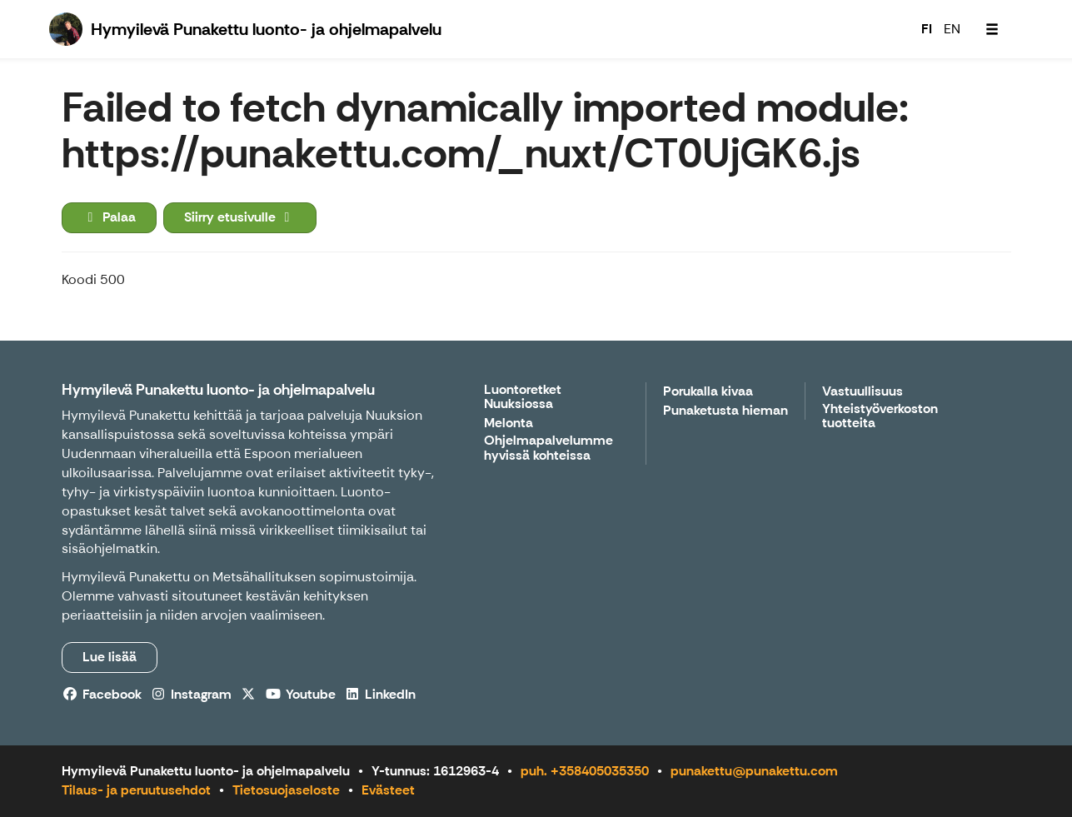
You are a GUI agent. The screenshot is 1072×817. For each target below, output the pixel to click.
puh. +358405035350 (585, 771)
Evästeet (388, 790)
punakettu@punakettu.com (754, 771)
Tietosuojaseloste (286, 790)
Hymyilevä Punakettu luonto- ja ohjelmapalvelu (218, 390)
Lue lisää (109, 656)
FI (926, 28)
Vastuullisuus (862, 392)
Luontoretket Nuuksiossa (522, 397)
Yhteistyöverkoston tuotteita (880, 416)
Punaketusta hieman (725, 411)
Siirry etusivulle (240, 217)
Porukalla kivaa (708, 392)
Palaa (109, 217)
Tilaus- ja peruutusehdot (136, 790)
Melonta (508, 423)
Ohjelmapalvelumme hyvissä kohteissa (548, 448)
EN (952, 28)
